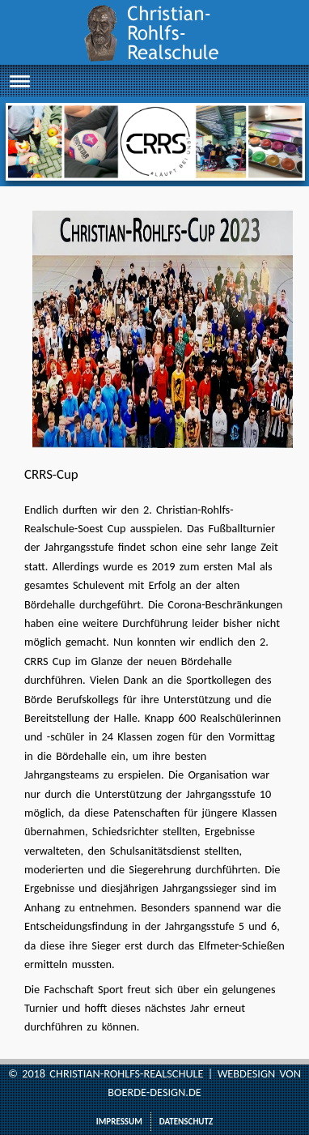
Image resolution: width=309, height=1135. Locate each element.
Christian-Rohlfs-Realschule (126, 1073)
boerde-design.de (154, 1092)
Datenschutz (186, 1121)
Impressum (119, 1121)
